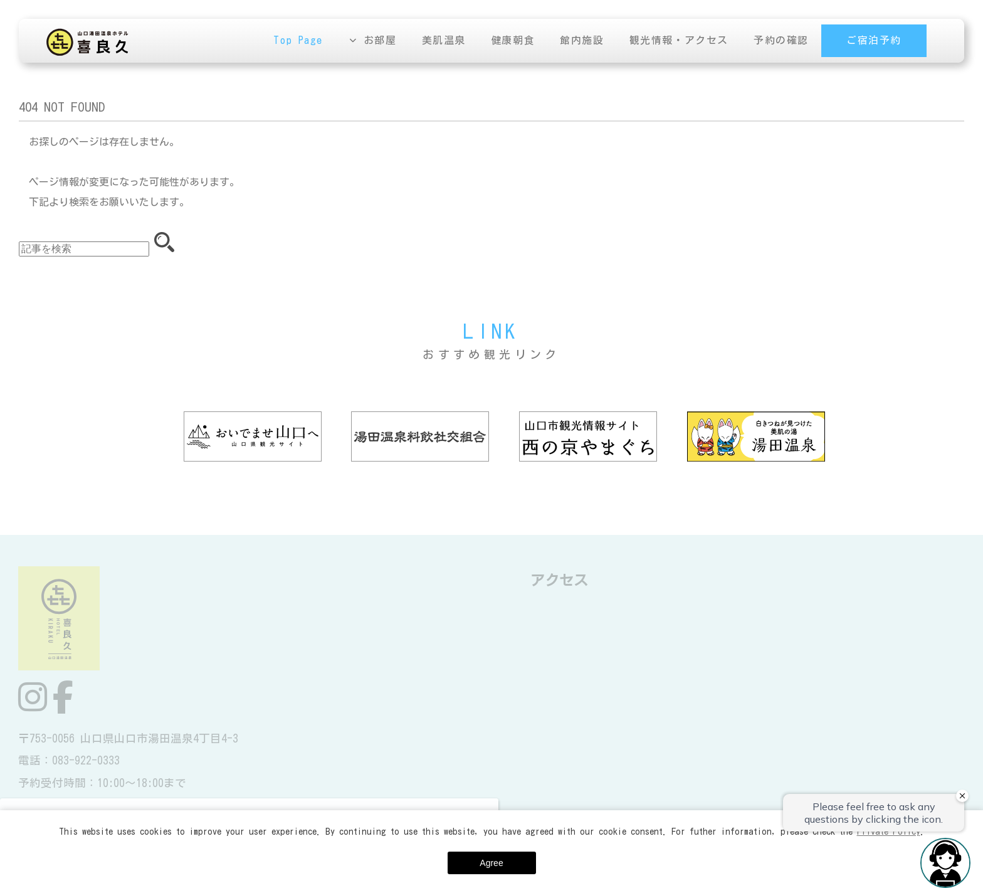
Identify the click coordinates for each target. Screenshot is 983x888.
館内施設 (582, 41)
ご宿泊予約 (874, 41)
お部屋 (380, 41)
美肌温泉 (444, 41)
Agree (491, 863)
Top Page (298, 41)
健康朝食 (513, 41)
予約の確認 (781, 41)
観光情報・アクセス (678, 41)
